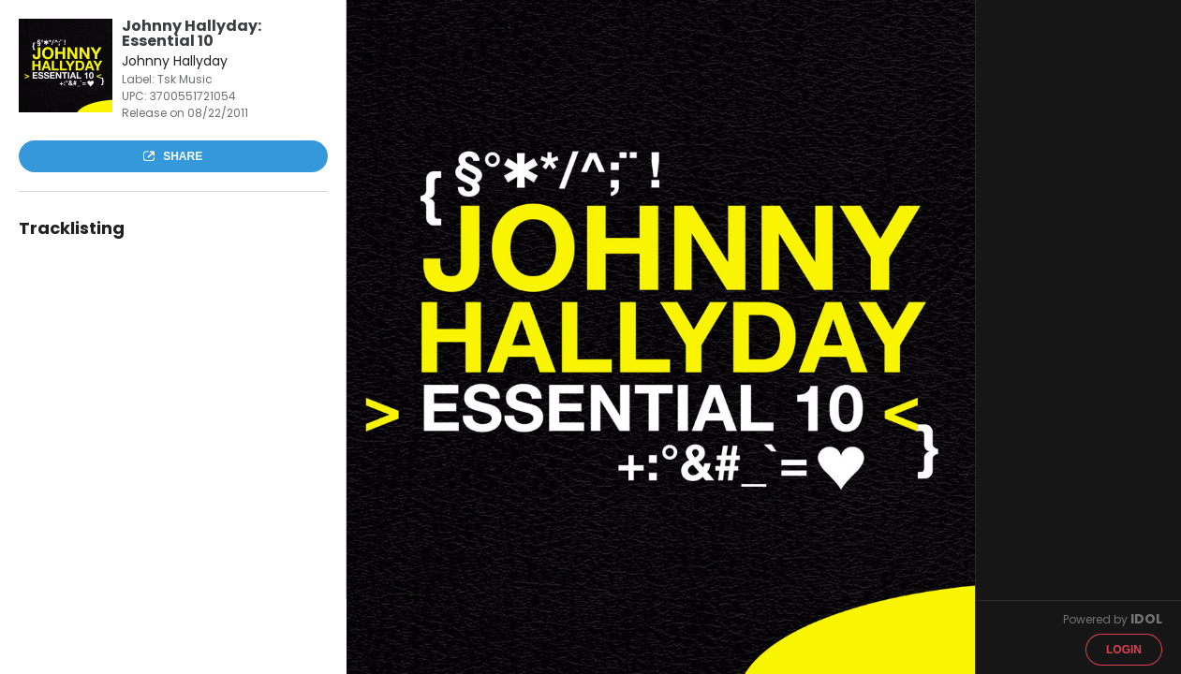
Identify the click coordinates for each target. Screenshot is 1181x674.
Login (1124, 649)
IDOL (1146, 618)
